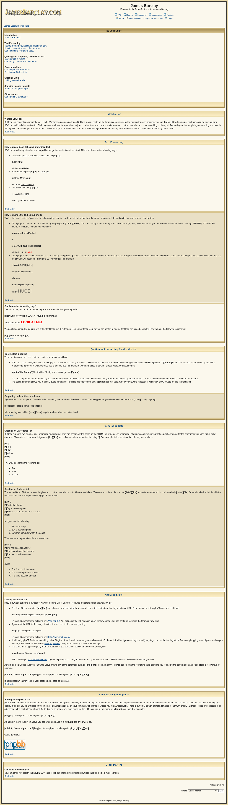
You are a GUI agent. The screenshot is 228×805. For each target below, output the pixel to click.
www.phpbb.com (52, 643)
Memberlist (141, 15)
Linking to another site (14, 80)
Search (128, 15)
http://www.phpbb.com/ (59, 637)
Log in (169, 18)
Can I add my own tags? (15, 97)
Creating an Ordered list (15, 72)
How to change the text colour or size (22, 48)
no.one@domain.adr (37, 659)
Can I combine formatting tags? (19, 51)
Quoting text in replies (14, 59)
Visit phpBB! (54, 621)
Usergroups (155, 15)
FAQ (118, 15)
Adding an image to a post (16, 88)
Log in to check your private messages (145, 18)
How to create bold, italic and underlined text (25, 46)
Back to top (9, 131)
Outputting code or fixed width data (20, 61)
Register (169, 15)
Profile (120, 18)
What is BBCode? (12, 37)
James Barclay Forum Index (17, 26)
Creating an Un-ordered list (17, 69)
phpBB (109, 801)
